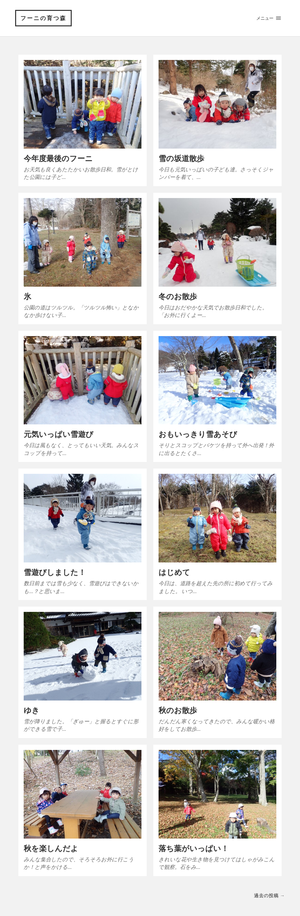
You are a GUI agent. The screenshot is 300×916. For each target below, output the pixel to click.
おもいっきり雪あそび (198, 434)
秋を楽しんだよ (51, 848)
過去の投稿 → (269, 895)
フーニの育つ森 (43, 17)
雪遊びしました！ (55, 572)
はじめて (174, 572)
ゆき (31, 710)
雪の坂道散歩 (181, 158)
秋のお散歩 (178, 710)
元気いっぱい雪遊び (58, 434)
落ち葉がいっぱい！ (194, 848)
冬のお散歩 (178, 296)
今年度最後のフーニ (58, 158)
